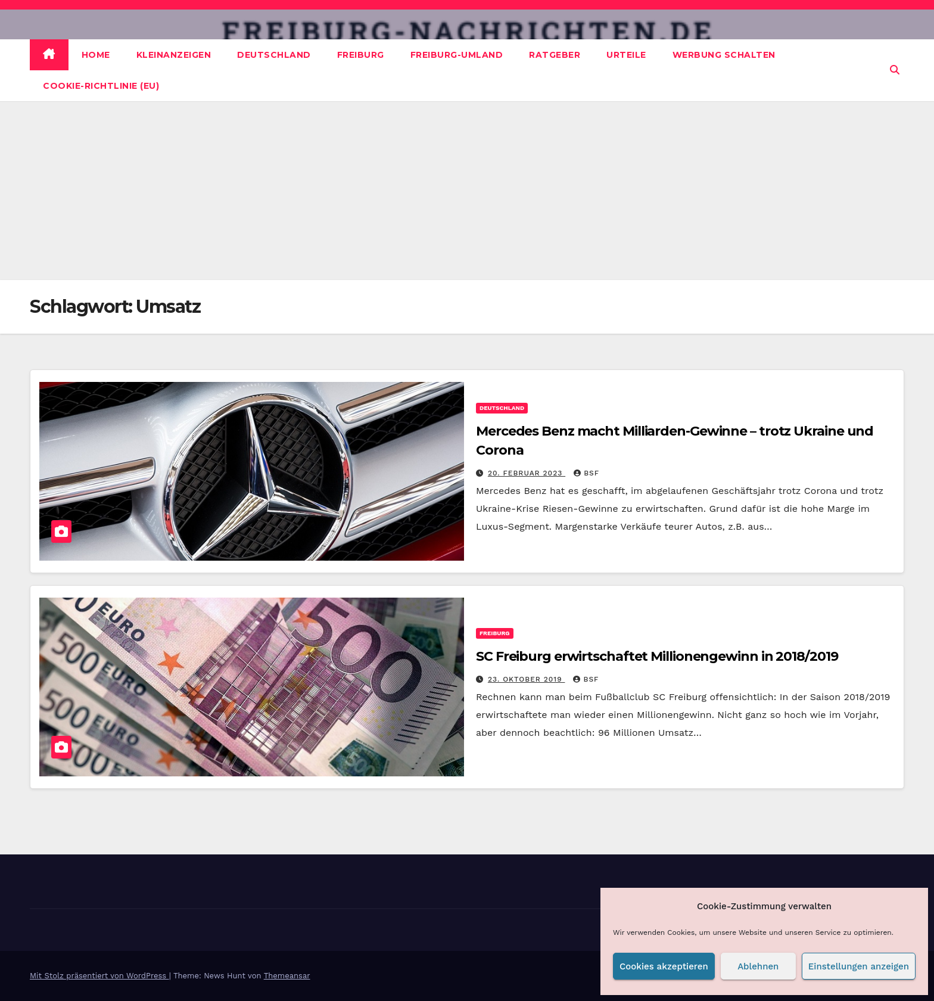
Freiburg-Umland (456, 54)
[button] (894, 70)
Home (96, 54)
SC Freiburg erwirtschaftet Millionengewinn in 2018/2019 (657, 656)
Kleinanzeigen (173, 54)
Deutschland (274, 54)
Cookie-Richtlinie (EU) (101, 85)
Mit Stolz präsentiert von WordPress (99, 975)
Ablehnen (758, 966)
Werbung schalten (724, 54)
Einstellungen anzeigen (858, 966)
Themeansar (287, 975)
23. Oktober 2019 (526, 679)
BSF (586, 473)
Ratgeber (554, 54)
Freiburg (360, 54)
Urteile (626, 54)
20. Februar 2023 (526, 473)
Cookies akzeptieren (663, 966)
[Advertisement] (467, 190)
